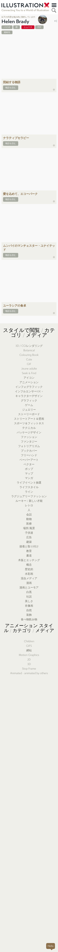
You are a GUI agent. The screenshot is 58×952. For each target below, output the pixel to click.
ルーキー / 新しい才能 (29, 501)
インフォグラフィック (29, 387)
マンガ (29, 478)
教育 (29, 551)
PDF (39, 27)
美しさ (29, 601)
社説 (29, 596)
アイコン (29, 377)
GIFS (29, 646)
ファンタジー (29, 441)
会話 (29, 514)
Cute (29, 359)
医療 (29, 523)
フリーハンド (29, 455)
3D (29, 664)
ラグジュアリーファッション (29, 496)
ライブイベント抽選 (29, 482)
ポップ (29, 469)
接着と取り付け (29, 546)
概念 (29, 564)
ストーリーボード (29, 414)
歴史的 (29, 569)
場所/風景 (29, 528)
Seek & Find (29, 373)
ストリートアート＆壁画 (29, 418)
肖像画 (29, 605)
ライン (29, 491)
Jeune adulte (29, 368)
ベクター (29, 464)
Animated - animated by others (29, 673)
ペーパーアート (29, 459)
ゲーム (29, 405)
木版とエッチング (29, 560)
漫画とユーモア (29, 587)
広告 (29, 537)
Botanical (29, 350)
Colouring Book (29, 355)
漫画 (29, 583)
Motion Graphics (29, 655)
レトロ (29, 505)
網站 (29, 650)
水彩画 (29, 573)
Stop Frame (29, 668)
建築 (29, 542)
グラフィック (29, 400)
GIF (29, 364)
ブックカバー (29, 450)
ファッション (29, 437)
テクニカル (29, 428)
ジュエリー (29, 409)
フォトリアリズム (29, 446)
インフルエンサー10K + (29, 391)
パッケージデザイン (29, 432)
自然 (29, 610)
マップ (29, 473)
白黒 (29, 592)
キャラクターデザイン (29, 396)
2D (29, 659)
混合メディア (29, 578)
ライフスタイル (29, 487)
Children (29, 641)
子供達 (29, 532)
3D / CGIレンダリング (29, 345)
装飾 (29, 615)
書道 (29, 555)
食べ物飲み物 (29, 619)
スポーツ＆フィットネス (29, 423)
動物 (29, 519)
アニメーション (29, 382)
